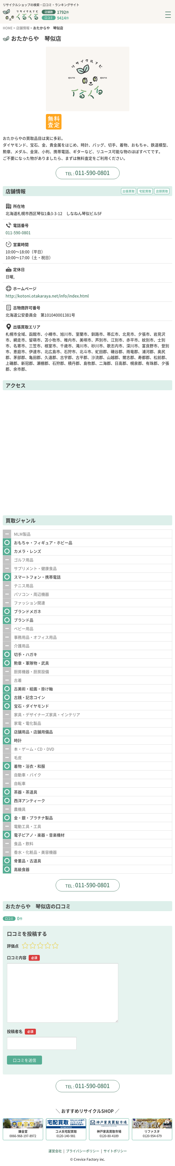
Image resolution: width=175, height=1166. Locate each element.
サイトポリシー (115, 1151)
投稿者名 (21, 1031)
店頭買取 (162, 191)
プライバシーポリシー (82, 1151)
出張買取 (128, 191)
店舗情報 (22, 28)
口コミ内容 (23, 957)
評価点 (13, 946)
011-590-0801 (92, 173)
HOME (8, 28)
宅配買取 (145, 191)
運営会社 (55, 1151)
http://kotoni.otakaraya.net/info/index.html (47, 295)
